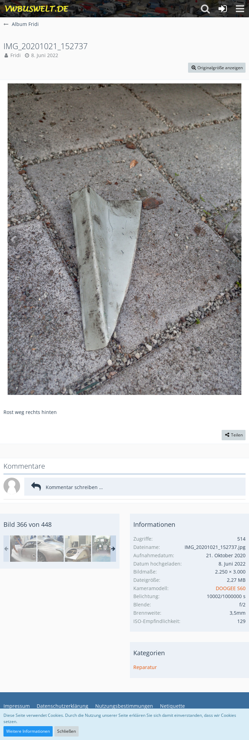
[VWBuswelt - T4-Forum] (36, 9)
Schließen (66, 731)
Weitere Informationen (28, 731)
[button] (240, 9)
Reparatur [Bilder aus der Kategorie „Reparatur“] (145, 667)
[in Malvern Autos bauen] (50, 548)
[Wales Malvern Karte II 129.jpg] (23, 548)
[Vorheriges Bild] (14, 239)
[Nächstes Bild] (235, 239)
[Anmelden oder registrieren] (223, 9)
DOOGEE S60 (231, 588)
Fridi (15, 55)
